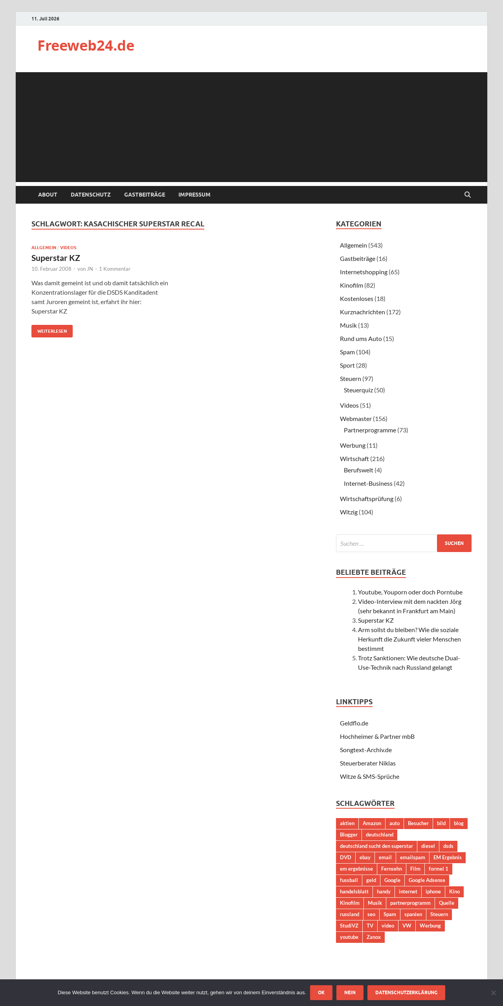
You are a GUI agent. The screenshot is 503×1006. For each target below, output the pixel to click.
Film (415, 869)
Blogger (349, 834)
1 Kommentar (114, 269)
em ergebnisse (356, 869)
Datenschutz (91, 194)
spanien (413, 914)
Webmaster (356, 418)
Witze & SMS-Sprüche (369, 776)
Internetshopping (363, 271)
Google (392, 880)
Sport (347, 365)
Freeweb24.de (85, 45)
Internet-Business (368, 483)
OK (321, 992)
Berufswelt (358, 470)
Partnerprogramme (370, 430)
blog (459, 823)
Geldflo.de (354, 723)
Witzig (349, 512)
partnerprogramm (410, 903)
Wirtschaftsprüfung (366, 498)
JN (90, 269)
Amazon (372, 823)
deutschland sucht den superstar (376, 846)
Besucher (418, 823)
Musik (348, 325)
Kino (454, 891)
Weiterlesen (49, 329)
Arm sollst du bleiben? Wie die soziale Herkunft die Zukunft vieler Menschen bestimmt (409, 639)
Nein (350, 992)
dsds (448, 846)
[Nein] (493, 993)
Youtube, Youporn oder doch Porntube (410, 592)
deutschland (379, 834)
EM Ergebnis (447, 857)
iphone (433, 891)
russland (349, 914)
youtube (349, 937)
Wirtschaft (354, 458)
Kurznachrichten (362, 311)
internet (408, 891)
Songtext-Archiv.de (366, 749)
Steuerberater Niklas (368, 763)
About (47, 194)
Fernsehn (391, 869)
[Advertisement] (251, 127)
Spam (347, 351)
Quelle (446, 903)
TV (370, 925)
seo (371, 914)
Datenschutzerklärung (406, 992)
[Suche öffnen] (468, 195)
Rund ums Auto (361, 338)
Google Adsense (427, 880)
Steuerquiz (358, 390)
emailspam (412, 857)
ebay (365, 857)
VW (406, 925)
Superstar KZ (55, 257)
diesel (428, 846)
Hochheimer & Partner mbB (377, 736)
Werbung (352, 445)
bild (441, 823)
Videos (68, 247)
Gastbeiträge (144, 194)
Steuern (350, 378)
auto (394, 823)
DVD (345, 857)
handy (384, 891)
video (388, 925)
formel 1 (438, 869)
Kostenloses (356, 298)
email (385, 857)
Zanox (374, 937)
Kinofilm (351, 285)
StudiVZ (349, 925)
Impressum (194, 194)
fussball (349, 880)
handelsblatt (354, 891)
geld (371, 880)
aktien (347, 823)
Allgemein (43, 247)
